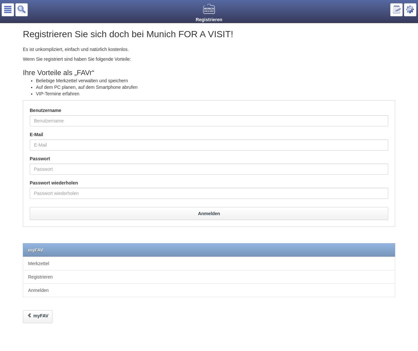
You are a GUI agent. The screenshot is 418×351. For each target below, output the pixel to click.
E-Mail (36, 134)
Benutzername (45, 110)
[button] (8, 9)
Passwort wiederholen (54, 182)
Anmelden (209, 213)
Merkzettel (38, 263)
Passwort (40, 158)
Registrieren (40, 276)
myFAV (35, 250)
